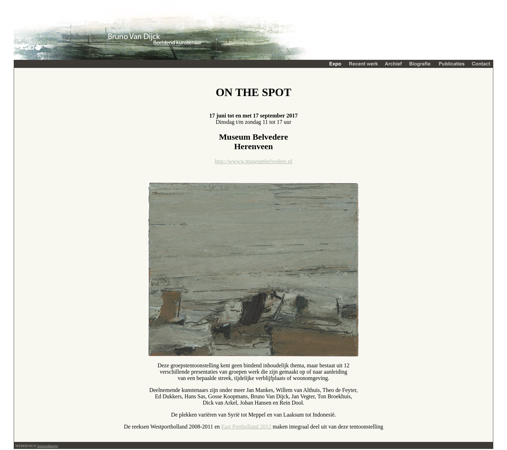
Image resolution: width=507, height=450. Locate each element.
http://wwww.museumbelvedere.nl (253, 161)
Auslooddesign (47, 446)
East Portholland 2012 (246, 427)
